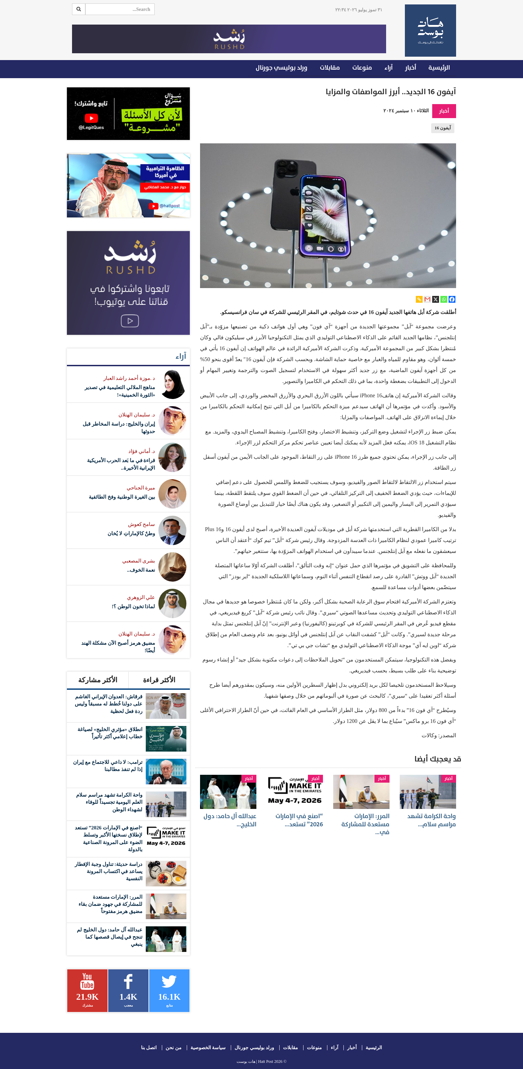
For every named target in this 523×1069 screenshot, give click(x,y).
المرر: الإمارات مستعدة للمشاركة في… (365, 824)
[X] (435, 299)
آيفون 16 (443, 128)
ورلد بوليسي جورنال (282, 67)
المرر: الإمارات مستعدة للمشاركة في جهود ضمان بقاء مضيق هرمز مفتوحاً (110, 904)
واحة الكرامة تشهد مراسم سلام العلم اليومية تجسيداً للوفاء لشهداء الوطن (109, 802)
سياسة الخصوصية (208, 1047)
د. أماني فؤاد (141, 451)
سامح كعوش (141, 524)
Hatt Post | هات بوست (255, 1061)
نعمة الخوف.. (141, 570)
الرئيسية (439, 67)
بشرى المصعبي (138, 561)
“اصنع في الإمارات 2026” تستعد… (299, 820)
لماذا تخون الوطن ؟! (133, 606)
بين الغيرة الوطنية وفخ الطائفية (122, 497)
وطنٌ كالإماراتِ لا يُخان (131, 533)
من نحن (174, 1047)
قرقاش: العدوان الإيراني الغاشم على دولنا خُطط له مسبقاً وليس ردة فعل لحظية (108, 704)
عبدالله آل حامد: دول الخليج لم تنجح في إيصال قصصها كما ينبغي (109, 937)
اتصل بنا (149, 1047)
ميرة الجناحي (141, 487)
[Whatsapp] (443, 299)
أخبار (410, 67)
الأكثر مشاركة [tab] (97, 680)
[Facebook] (452, 299)
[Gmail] (427, 299)
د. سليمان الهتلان (136, 414)
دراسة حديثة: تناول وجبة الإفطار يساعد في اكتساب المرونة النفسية (108, 871)
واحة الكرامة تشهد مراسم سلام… (431, 820)
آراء (388, 67)
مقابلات (330, 67)
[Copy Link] (419, 299)
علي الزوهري (141, 597)
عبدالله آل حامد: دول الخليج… (229, 820)
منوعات (362, 67)
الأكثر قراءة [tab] (159, 680)
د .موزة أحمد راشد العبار (129, 378)
